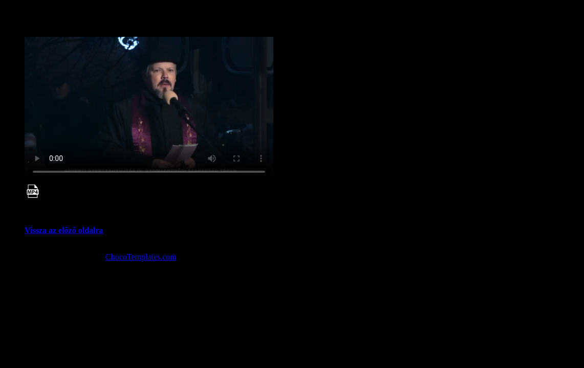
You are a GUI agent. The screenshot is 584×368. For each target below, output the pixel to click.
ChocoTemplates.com (141, 256)
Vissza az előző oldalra (64, 230)
